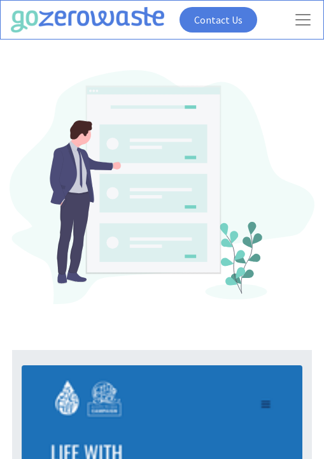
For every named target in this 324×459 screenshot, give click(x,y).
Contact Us (218, 19)
